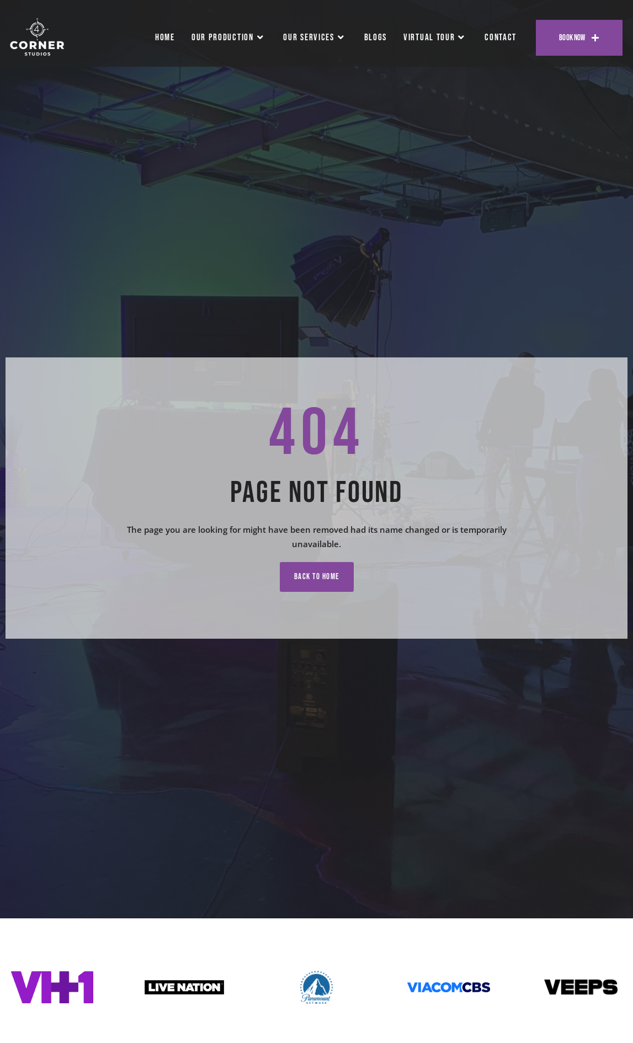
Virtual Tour (435, 37)
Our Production (229, 37)
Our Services (315, 37)
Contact (501, 37)
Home (165, 37)
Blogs (375, 37)
